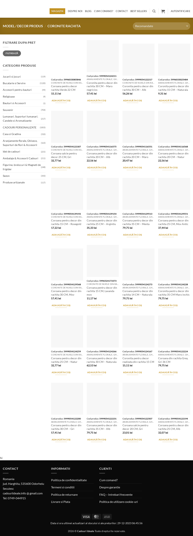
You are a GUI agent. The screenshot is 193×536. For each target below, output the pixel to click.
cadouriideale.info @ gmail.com (23, 493)
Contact (122, 11)
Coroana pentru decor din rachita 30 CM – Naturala (102, 360)
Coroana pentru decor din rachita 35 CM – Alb (102, 427)
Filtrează (12, 53)
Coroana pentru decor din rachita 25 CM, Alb (173, 427)
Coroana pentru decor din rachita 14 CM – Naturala (138, 292)
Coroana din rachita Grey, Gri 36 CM (173, 360)
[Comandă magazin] (161, 26)
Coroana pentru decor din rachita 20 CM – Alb (102, 155)
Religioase (9, 96)
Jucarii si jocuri (12, 76)
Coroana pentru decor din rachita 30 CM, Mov (66, 292)
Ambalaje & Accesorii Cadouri (20, 158)
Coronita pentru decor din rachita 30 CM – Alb (138, 88)
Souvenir (8, 109)
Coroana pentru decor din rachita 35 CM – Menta (138, 222)
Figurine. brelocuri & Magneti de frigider (22, 167)
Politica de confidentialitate (69, 480)
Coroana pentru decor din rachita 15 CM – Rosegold (66, 222)
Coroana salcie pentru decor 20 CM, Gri (135, 427)
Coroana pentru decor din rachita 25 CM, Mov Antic (173, 222)
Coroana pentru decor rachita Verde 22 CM (64, 88)
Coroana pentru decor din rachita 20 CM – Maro (138, 155)
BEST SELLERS (138, 11)
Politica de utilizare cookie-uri (118, 501)
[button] (153, 11)
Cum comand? (103, 11)
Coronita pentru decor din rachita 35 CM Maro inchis (173, 292)
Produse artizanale (14, 182)
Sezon (6, 175)
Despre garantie (109, 487)
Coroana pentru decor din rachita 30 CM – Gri (66, 427)
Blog (88, 11)
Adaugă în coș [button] (61, 100)
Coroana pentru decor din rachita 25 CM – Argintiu (102, 222)
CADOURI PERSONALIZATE (19, 127)
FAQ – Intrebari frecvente (115, 494)
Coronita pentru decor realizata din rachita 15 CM (138, 360)
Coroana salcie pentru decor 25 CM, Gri (64, 155)
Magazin (57, 11)
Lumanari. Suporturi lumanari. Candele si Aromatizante (20, 118)
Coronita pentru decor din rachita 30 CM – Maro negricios (102, 86)
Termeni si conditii (62, 487)
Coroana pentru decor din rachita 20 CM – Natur (173, 155)
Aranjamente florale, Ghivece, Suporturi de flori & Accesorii (20, 142)
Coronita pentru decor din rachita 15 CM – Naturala (173, 88)
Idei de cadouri (11, 151)
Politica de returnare (64, 494)
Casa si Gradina (12, 134)
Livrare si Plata (60, 501)
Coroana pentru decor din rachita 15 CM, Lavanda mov (102, 291)
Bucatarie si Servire (14, 83)
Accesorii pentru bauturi (17, 89)
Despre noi (75, 11)
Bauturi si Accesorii (14, 103)
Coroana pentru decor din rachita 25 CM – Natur (66, 360)
